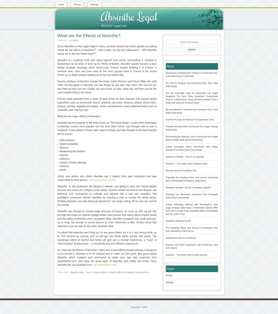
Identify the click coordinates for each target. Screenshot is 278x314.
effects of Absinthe (125, 272)
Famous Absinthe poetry (101, 180)
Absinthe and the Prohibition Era (181, 170)
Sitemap (170, 282)
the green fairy (142, 272)
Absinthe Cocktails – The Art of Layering (185, 157)
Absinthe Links (77, 272)
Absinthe (112, 272)
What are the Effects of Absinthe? (89, 35)
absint (96, 272)
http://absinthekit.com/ (105, 264)
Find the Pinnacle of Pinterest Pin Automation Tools (190, 119)
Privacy (169, 275)
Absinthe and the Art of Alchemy (181, 238)
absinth (103, 272)
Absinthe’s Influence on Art (178, 221)
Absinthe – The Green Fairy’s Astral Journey (186, 255)
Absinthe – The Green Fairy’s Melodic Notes (186, 163)
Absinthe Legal (129, 16)
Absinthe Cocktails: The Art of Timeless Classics (188, 187)
